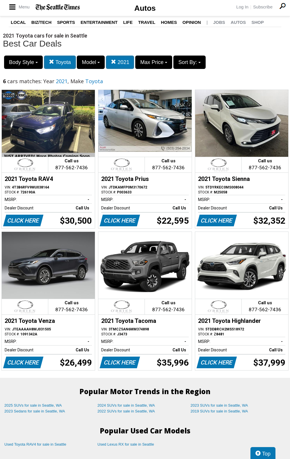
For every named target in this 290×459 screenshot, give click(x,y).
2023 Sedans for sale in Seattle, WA (34, 411)
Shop (257, 22)
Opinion (191, 22)
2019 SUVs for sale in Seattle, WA (219, 411)
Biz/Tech (41, 22)
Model (91, 62)
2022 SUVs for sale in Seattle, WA (126, 411)
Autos (145, 8)
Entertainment (99, 22)
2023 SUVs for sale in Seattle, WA (219, 405)
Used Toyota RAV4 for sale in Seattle (35, 444)
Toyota (60, 62)
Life (128, 22)
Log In (242, 6)
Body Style (23, 62)
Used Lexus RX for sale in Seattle (125, 444)
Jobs (219, 22)
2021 (120, 62)
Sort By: (189, 62)
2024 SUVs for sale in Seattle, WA (126, 405)
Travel (146, 22)
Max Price (153, 62)
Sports (66, 22)
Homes (169, 22)
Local (18, 22)
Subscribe (263, 6)
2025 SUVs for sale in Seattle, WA (33, 405)
